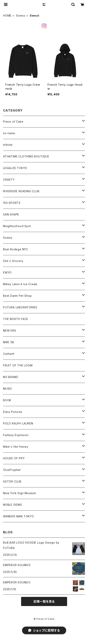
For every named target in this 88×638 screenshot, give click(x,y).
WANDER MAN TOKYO (18, 516)
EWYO (7, 272)
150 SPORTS (12, 202)
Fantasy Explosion (16, 435)
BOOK (7, 400)
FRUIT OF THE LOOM (18, 365)
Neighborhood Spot (17, 226)
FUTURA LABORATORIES (20, 307)
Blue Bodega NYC (15, 249)
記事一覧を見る (44, 601)
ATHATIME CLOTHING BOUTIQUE (26, 156)
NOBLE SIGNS (12, 504)
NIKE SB (8, 342)
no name (9, 133)
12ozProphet (12, 469)
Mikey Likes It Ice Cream (20, 284)
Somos (20, 15)
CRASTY (9, 179)
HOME (7, 15)
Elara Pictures (12, 411)
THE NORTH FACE (15, 319)
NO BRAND (10, 377)
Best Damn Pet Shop (17, 295)
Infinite (7, 144)
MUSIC (7, 388)
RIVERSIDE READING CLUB (21, 191)
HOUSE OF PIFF (14, 458)
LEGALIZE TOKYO (15, 168)
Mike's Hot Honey (15, 446)
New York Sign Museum (19, 493)
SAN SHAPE (11, 214)
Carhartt (8, 353)
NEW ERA (9, 330)
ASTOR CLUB (12, 481)
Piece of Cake (13, 121)
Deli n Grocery (13, 260)
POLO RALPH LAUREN (18, 423)
